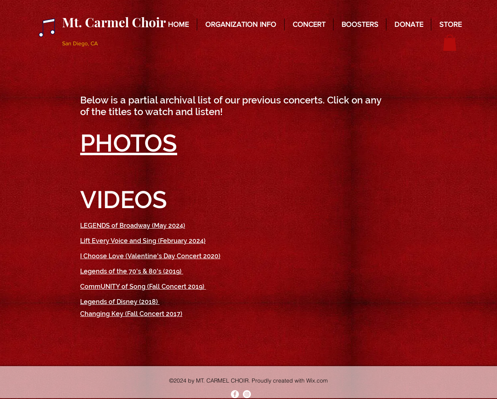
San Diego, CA (80, 43)
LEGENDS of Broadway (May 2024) (132, 225)
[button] (240, 24)
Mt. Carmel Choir (114, 21)
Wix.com (317, 380)
